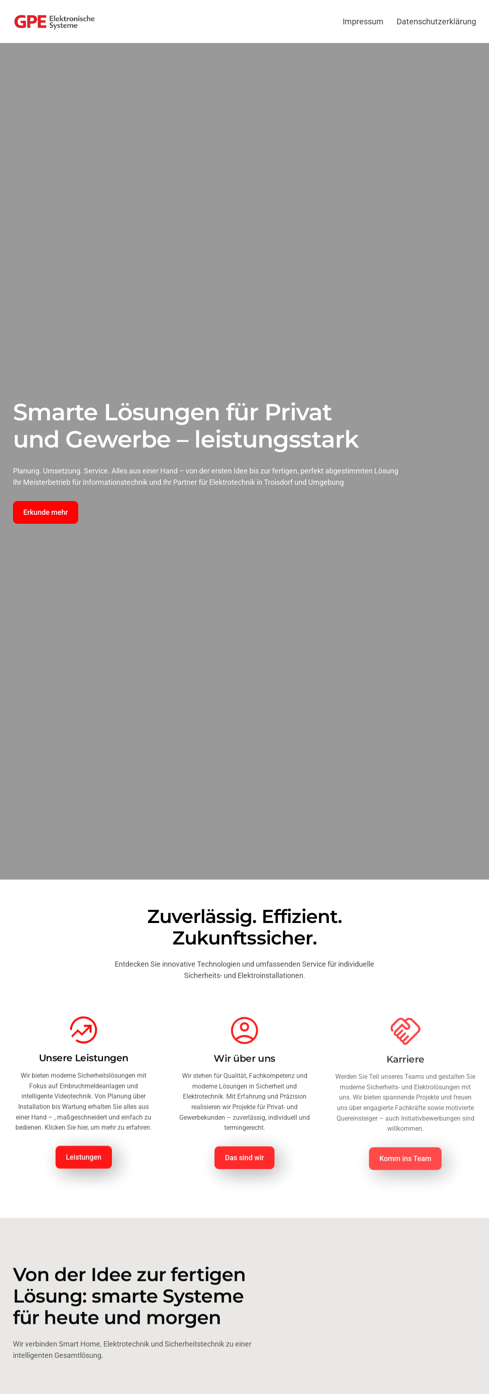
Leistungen (84, 1160)
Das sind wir (244, 1161)
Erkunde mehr (46, 512)
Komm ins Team (405, 1164)
